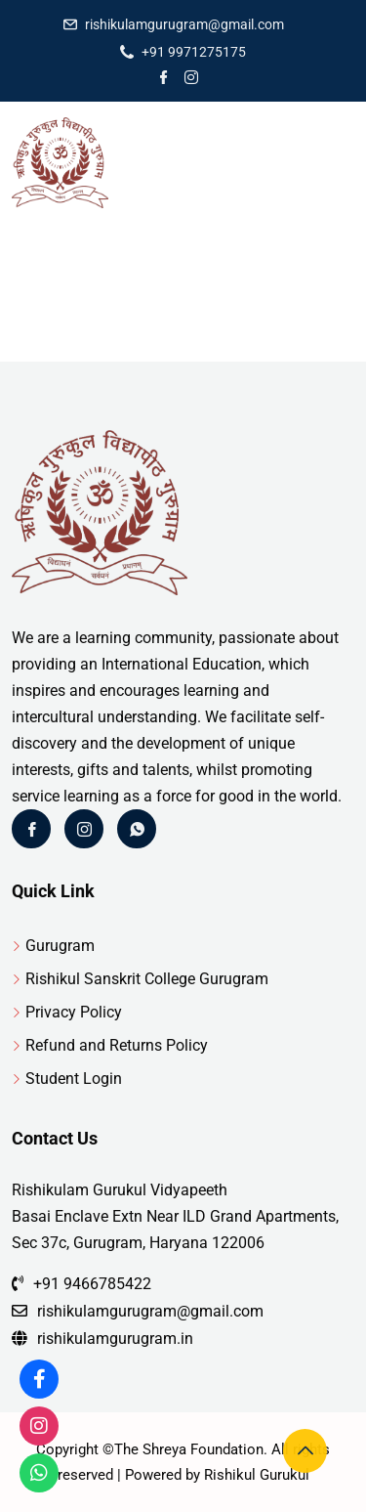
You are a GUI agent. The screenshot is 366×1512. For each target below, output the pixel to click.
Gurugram (60, 945)
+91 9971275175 (194, 52)
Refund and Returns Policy (116, 1045)
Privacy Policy (73, 1012)
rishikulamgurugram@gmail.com (184, 24)
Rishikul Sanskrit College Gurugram (146, 979)
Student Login (73, 1078)
